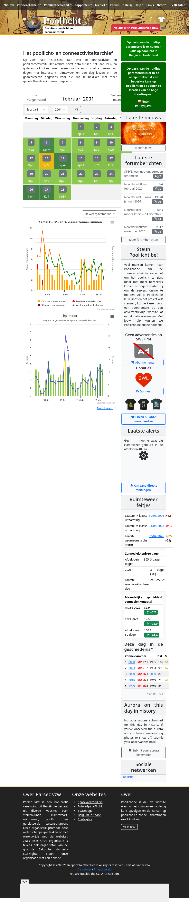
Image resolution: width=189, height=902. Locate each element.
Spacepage (85, 811)
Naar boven (107, 408)
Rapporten (82, 5)
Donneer (143, 391)
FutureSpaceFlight (90, 806)
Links (150, 5)
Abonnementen (143, 362)
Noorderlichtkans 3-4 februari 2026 (143, 186)
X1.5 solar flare (143, 134)
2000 (131, 662)
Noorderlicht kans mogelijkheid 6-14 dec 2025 (143, 214)
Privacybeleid (103, 869)
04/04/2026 (156, 526)
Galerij (127, 5)
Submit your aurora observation (143, 752)
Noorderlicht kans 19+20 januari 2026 (143, 199)
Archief (100, 5)
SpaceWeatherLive (90, 802)
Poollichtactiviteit (56, 5)
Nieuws (9, 5)
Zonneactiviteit (28, 5)
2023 (131, 668)
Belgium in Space (89, 815)
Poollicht (127, 777)
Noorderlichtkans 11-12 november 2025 (143, 229)
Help (138, 5)
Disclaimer (84, 869)
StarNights (85, 819)
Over (160, 5)
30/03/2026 (156, 516)
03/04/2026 (156, 536)
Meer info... (129, 827)
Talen (179, 5)
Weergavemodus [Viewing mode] (98, 214)
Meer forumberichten (143, 240)
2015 (131, 680)
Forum (115, 5)
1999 (131, 686)
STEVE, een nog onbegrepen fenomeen (143, 174)
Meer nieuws (143, 148)
